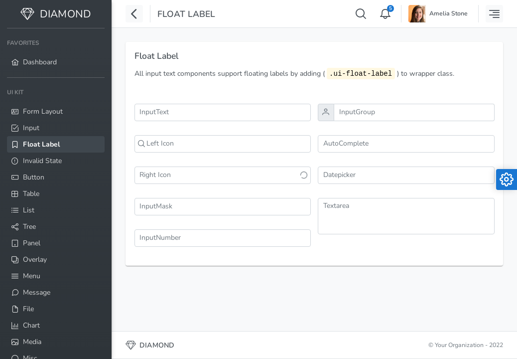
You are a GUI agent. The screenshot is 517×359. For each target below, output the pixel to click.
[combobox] (406, 144)
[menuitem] (56, 52)
